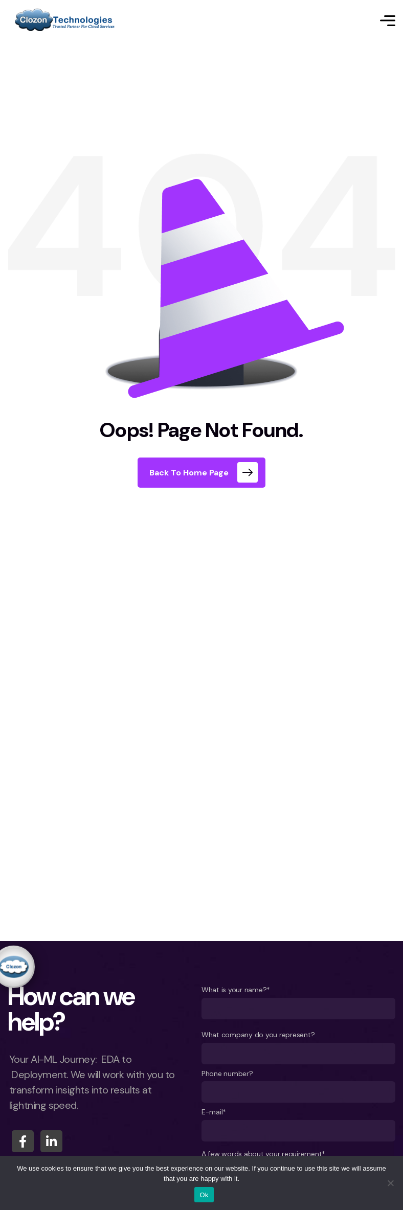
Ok (203, 1195)
